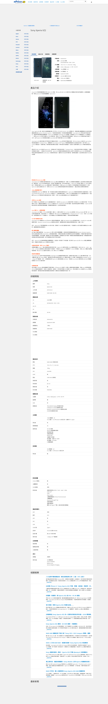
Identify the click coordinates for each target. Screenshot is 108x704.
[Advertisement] (62, 42)
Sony (17, 63)
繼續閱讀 (49, 582)
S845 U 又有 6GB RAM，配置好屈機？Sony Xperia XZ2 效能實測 (67, 643)
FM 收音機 (35, 487)
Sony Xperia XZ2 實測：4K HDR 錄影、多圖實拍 (61, 624)
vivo (17, 66)
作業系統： (57, 58)
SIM (34, 371)
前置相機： (57, 71)
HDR (34, 403)
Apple (17, 33)
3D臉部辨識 (35, 550)
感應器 (34, 557)
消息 (25, 33)
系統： (58, 60)
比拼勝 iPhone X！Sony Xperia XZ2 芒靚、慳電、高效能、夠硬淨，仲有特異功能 (69, 586)
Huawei (18, 44)
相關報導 (54, 54)
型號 (34, 287)
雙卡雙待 (35, 312)
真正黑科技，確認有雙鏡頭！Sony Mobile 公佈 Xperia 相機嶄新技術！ (68, 662)
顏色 (34, 362)
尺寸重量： (57, 64)
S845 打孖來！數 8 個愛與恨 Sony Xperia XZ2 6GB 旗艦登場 (65, 671)
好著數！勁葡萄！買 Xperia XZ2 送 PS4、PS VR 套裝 (63, 595)
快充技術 (35, 383)
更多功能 (35, 536)
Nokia (17, 53)
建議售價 (35, 293)
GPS (34, 518)
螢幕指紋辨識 (36, 546)
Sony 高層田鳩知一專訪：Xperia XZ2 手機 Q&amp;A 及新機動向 (66, 652)
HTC (17, 42)
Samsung (18, 61)
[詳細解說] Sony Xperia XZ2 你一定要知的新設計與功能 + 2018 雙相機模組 (68, 614)
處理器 (34, 322)
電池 (34, 377)
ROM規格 (35, 334)
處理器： (58, 73)
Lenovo (17, 47)
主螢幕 (34, 396)
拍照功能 (35, 429)
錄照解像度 (35, 425)
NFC (34, 521)
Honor (17, 39)
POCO (17, 58)
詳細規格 (47, 54)
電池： (58, 78)
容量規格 (35, 328)
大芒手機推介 (80, 25)
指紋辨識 (35, 543)
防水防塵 (35, 389)
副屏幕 (34, 400)
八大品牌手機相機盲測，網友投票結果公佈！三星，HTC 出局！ (65, 577)
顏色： (58, 80)
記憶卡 (34, 530)
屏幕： (58, 67)
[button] (91, 2)
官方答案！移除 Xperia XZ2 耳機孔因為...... (60, 605)
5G (33, 309)
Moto (17, 50)
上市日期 (35, 290)
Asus (17, 36)
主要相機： (57, 69)
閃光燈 (34, 422)
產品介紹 (40, 54)
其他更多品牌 (19, 72)
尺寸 (34, 365)
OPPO (17, 55)
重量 (34, 368)
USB (34, 524)
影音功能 (35, 490)
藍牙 (34, 515)
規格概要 (34, 54)
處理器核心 (35, 325)
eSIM (34, 374)
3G (33, 303)
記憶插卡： (57, 76)
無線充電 (35, 386)
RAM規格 (35, 331)
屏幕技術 (35, 406)
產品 (27, 33)
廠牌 (34, 283)
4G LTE (34, 306)
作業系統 (35, 319)
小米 (17, 69)
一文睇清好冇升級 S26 (54, 25)
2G (33, 300)
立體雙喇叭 (35, 484)
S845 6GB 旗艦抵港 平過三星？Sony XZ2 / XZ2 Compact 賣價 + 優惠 (68, 633)
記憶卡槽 (35, 533)
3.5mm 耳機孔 (36, 481)
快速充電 (35, 380)
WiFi (34, 512)
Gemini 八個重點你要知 (29, 25)
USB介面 (35, 527)
